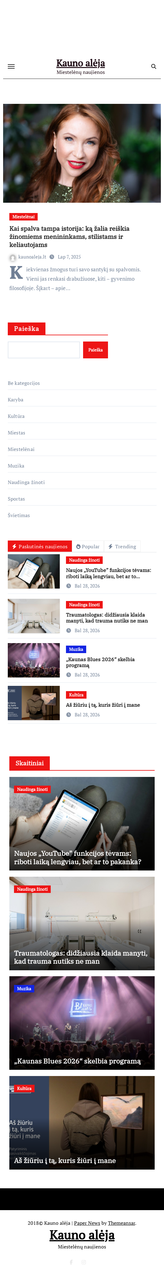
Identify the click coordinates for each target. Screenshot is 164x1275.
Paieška (27, 328)
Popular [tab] (88, 546)
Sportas (16, 498)
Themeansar (121, 1222)
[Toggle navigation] (11, 66)
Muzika (16, 465)
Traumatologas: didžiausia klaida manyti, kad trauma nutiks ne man (107, 618)
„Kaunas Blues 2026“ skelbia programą (100, 662)
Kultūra (16, 416)
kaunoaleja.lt (29, 257)
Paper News (87, 1222)
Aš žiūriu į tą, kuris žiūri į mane (103, 705)
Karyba (15, 399)
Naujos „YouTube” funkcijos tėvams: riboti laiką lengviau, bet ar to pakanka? (108, 576)
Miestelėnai (23, 217)
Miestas (16, 432)
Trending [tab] (122, 546)
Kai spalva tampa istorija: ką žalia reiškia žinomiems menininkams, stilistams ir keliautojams (69, 236)
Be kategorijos (24, 383)
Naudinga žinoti (26, 482)
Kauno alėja (80, 63)
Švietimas (19, 515)
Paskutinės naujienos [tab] (40, 546)
